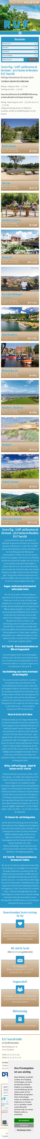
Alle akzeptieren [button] (24, 1120)
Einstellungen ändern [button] (24, 1130)
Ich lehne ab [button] (24, 1125)
